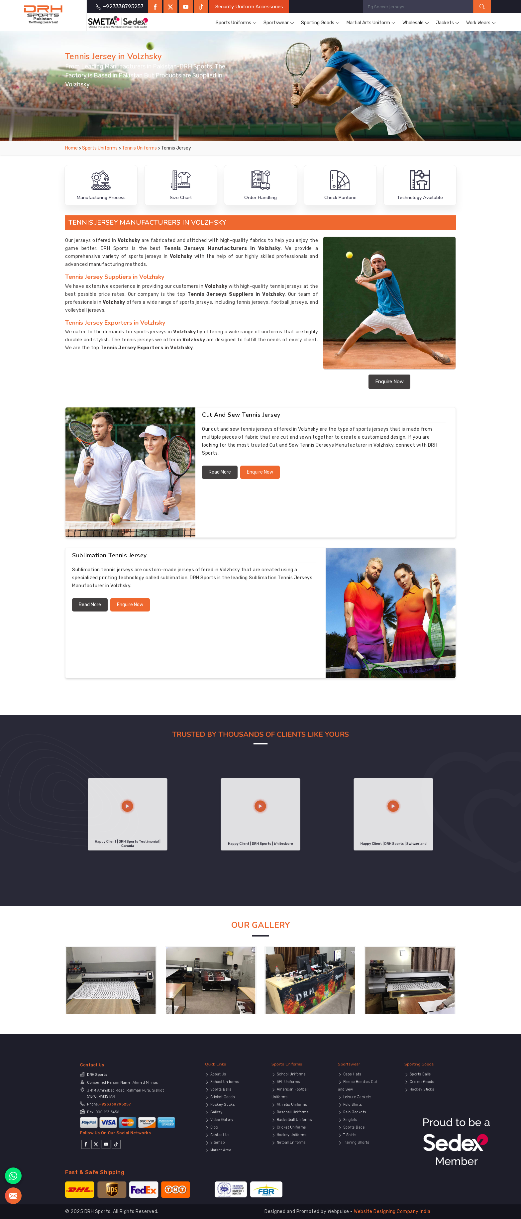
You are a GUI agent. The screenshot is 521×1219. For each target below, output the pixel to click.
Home (71, 148)
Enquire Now (389, 382)
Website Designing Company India (392, 1211)
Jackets (448, 23)
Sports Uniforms (236, 23)
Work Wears (481, 23)
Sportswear (278, 23)
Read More (220, 472)
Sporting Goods (320, 23)
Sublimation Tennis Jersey (109, 555)
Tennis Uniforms (140, 148)
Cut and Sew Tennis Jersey (241, 415)
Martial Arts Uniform (371, 23)
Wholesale (415, 23)
